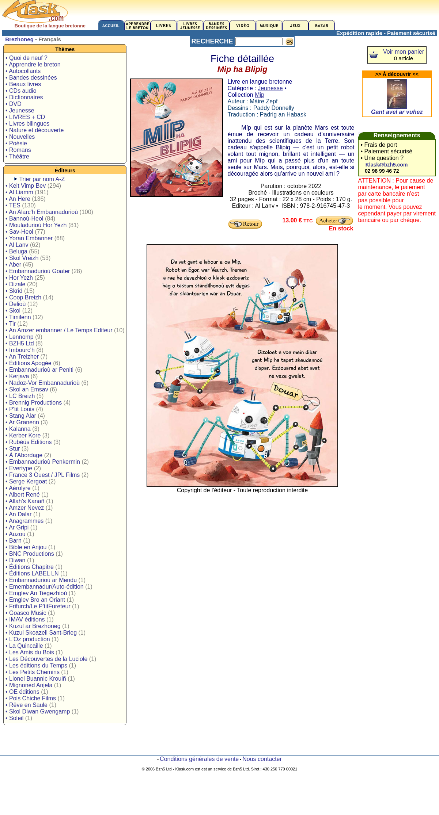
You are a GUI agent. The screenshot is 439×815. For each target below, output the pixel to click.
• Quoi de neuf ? (26, 58)
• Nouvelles (20, 137)
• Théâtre (17, 156)
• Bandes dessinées (31, 77)
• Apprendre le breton (33, 64)
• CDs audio (21, 91)
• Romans (18, 150)
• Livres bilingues (27, 123)
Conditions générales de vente (199, 759)
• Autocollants (23, 71)
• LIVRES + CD (25, 117)
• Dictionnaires (24, 97)
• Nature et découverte (34, 130)
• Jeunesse (19, 110)
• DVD (13, 104)
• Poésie (16, 143)
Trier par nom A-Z (42, 179)
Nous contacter (262, 759)
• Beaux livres (23, 84)
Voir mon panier (403, 52)
